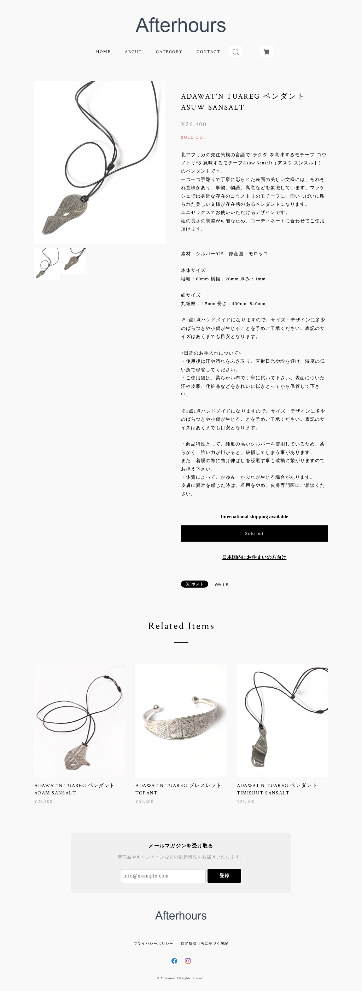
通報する (222, 585)
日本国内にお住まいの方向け (254, 557)
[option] (99, 162)
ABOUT (133, 51)
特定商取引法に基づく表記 (204, 943)
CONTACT (208, 51)
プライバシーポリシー (154, 943)
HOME (103, 51)
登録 (224, 875)
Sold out (254, 533)
